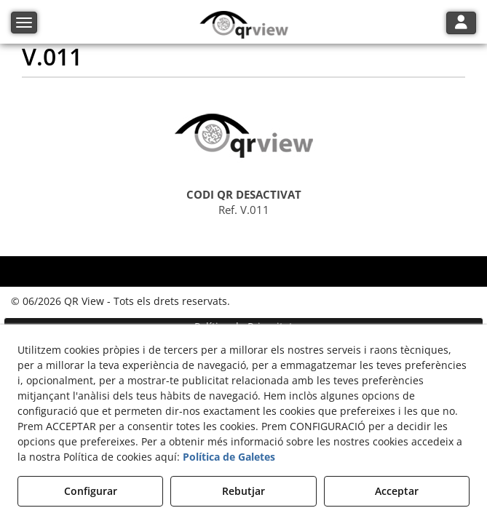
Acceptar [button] (397, 491)
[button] (243, 25)
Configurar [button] (90, 491)
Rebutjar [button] (243, 491)
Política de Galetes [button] (229, 457)
